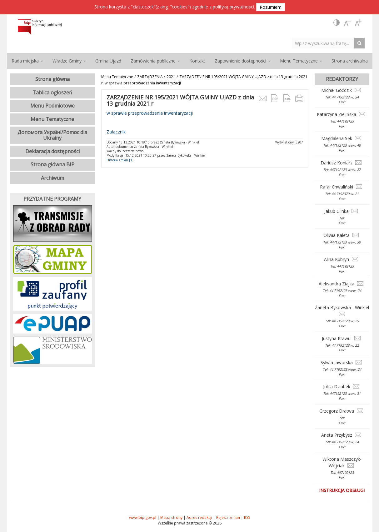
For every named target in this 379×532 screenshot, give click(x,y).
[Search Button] (361, 43)
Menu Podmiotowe (52, 105)
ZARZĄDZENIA (150, 76)
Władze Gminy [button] (69, 61)
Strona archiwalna (350, 61)
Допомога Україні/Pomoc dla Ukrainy (52, 135)
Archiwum (52, 177)
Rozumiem (271, 7)
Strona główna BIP (52, 164)
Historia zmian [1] (120, 160)
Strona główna (52, 79)
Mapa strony (171, 517)
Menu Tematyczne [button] (301, 61)
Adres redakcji (199, 517)
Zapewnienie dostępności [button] (243, 61)
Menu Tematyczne (117, 76)
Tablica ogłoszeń (52, 92)
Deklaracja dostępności (52, 151)
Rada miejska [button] (27, 61)
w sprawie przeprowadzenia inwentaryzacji (150, 113)
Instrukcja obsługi (342, 490)
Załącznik (116, 132)
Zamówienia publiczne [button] (155, 61)
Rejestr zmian (228, 517)
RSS (247, 517)
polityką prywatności (233, 7)
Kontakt (197, 61)
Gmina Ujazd (108, 61)
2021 (171, 76)
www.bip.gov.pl (142, 517)
